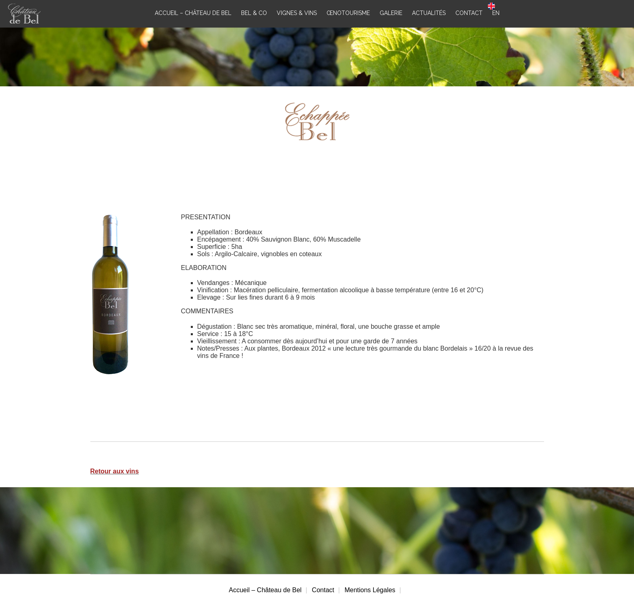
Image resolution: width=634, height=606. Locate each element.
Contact (323, 590)
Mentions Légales (369, 590)
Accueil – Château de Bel (265, 590)
